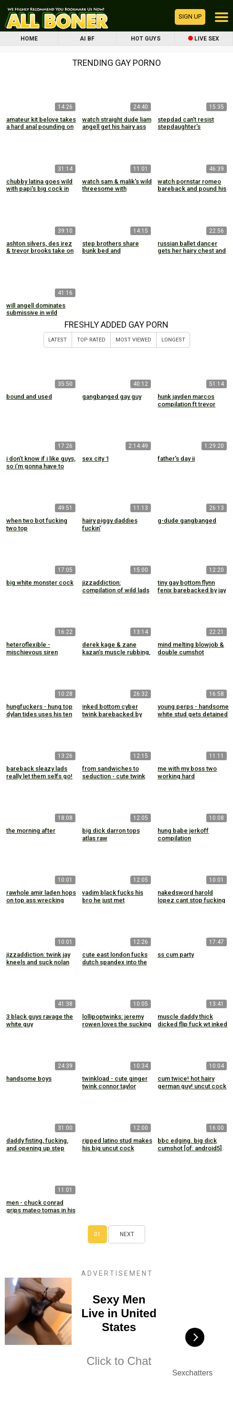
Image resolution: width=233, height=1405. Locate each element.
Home (29, 38)
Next (127, 1234)
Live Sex (203, 38)
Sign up (190, 16)
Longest (173, 340)
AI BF (87, 38)
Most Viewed (133, 340)
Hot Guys (145, 38)
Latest (57, 340)
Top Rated (91, 340)
